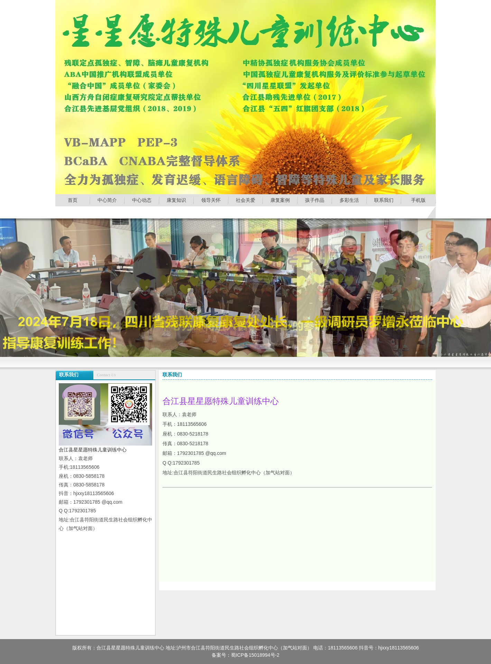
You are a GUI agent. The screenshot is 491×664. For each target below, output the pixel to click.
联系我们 (383, 200)
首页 (72, 200)
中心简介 (107, 200)
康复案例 (280, 200)
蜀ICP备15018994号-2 (255, 655)
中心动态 (141, 200)
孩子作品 (314, 200)
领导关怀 (211, 200)
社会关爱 (245, 200)
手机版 (418, 200)
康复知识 (176, 200)
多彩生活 (349, 200)
